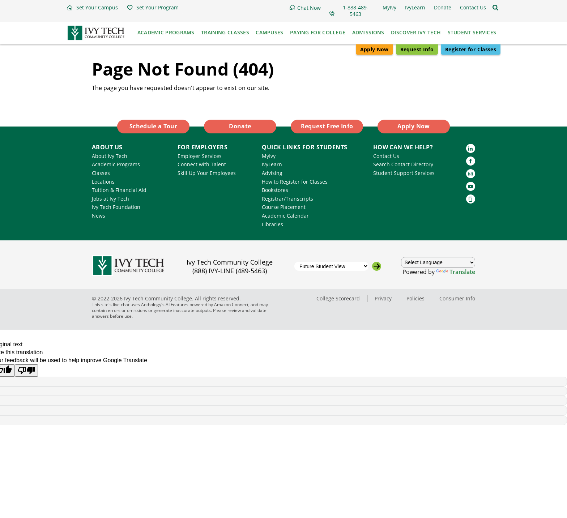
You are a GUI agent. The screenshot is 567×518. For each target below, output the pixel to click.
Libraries (272, 224)
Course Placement (284, 207)
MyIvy (269, 156)
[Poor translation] (26, 370)
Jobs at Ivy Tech (110, 198)
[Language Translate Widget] (438, 262)
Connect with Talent (202, 164)
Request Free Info (327, 126)
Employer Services (200, 156)
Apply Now (374, 49)
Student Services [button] (472, 32)
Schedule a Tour (153, 126)
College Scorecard (338, 298)
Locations (103, 181)
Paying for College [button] (317, 32)
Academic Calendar (285, 215)
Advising (272, 173)
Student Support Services (404, 173)
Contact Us (386, 156)
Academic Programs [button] (166, 32)
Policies (415, 298)
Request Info (417, 49)
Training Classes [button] (225, 32)
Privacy (383, 298)
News (98, 215)
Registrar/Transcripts (287, 198)
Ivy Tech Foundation (116, 207)
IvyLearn (272, 164)
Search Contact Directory (403, 164)
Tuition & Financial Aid (119, 190)
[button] (92, 7)
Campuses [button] (269, 32)
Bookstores (275, 190)
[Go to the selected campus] (376, 266)
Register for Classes (470, 49)
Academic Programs (116, 164)
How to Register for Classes (295, 181)
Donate (240, 126)
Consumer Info (457, 298)
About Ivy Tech (109, 156)
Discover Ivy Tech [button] (416, 32)
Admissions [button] (368, 32)
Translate (455, 272)
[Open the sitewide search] (495, 7)
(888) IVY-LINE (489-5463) (229, 270)
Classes (101, 173)
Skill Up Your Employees (207, 173)
